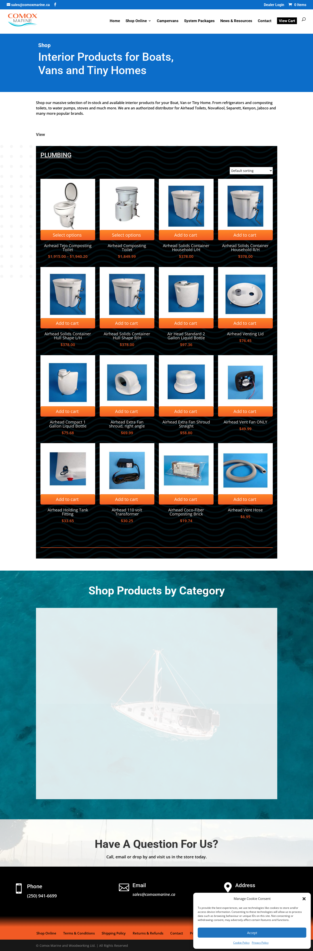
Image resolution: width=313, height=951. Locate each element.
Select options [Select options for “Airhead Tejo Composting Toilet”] (67, 235)
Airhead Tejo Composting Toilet (68, 247)
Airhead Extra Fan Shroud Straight (186, 424)
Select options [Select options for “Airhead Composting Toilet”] (126, 235)
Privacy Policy (260, 943)
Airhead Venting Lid (245, 333)
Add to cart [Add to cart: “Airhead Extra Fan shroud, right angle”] (126, 411)
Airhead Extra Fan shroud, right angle (127, 424)
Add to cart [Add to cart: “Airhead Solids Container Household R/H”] (244, 235)
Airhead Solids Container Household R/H (245, 247)
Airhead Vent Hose (245, 510)
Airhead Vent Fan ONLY (245, 422)
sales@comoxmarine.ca (153, 894)
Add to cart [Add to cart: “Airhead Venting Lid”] (244, 323)
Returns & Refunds (144, 932)
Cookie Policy (241, 943)
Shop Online (136, 22)
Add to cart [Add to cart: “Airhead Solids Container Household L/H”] (185, 235)
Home (115, 22)
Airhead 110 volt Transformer (127, 512)
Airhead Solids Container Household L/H (186, 247)
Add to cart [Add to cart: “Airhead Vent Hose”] (244, 499)
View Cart (287, 21)
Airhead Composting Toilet (127, 247)
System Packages (199, 22)
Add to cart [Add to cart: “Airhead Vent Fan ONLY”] (244, 411)
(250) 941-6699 (42, 896)
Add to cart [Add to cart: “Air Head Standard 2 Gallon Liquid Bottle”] (185, 323)
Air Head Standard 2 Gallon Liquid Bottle (186, 335)
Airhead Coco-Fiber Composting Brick (186, 512)
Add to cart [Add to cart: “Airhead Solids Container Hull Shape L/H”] (67, 323)
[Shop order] (251, 170)
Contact (264, 22)
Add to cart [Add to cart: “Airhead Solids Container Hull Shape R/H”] (126, 323)
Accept (252, 932)
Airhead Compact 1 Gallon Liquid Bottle (67, 424)
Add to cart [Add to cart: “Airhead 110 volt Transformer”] (126, 499)
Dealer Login (274, 5)
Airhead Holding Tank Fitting (68, 512)
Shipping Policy (111, 932)
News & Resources (236, 22)
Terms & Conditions (77, 932)
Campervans (168, 22)
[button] (304, 899)
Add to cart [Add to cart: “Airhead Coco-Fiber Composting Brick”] (185, 499)
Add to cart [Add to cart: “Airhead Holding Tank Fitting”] (67, 499)
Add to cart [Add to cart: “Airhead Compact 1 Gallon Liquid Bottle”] (67, 411)
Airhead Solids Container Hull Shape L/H (67, 335)
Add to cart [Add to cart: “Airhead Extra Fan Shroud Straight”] (185, 411)
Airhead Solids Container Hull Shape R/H (127, 335)
